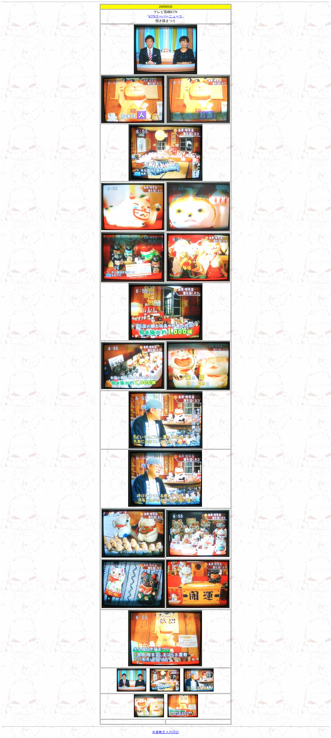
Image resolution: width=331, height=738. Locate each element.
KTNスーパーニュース (166, 16)
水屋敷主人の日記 (165, 732)
